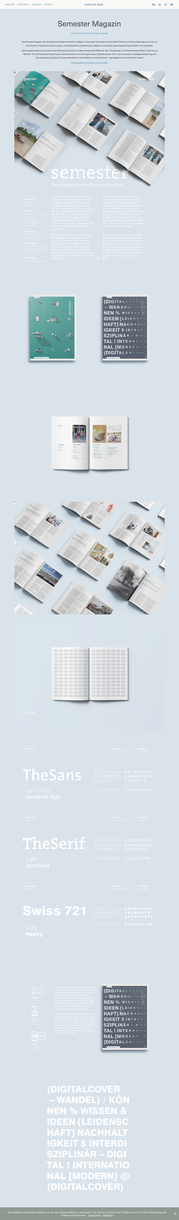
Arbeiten (10, 4)
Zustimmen (94, 1215)
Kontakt (48, 4)
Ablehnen (108, 1215)
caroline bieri (93, 4)
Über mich (36, 4)
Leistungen (23, 4)
